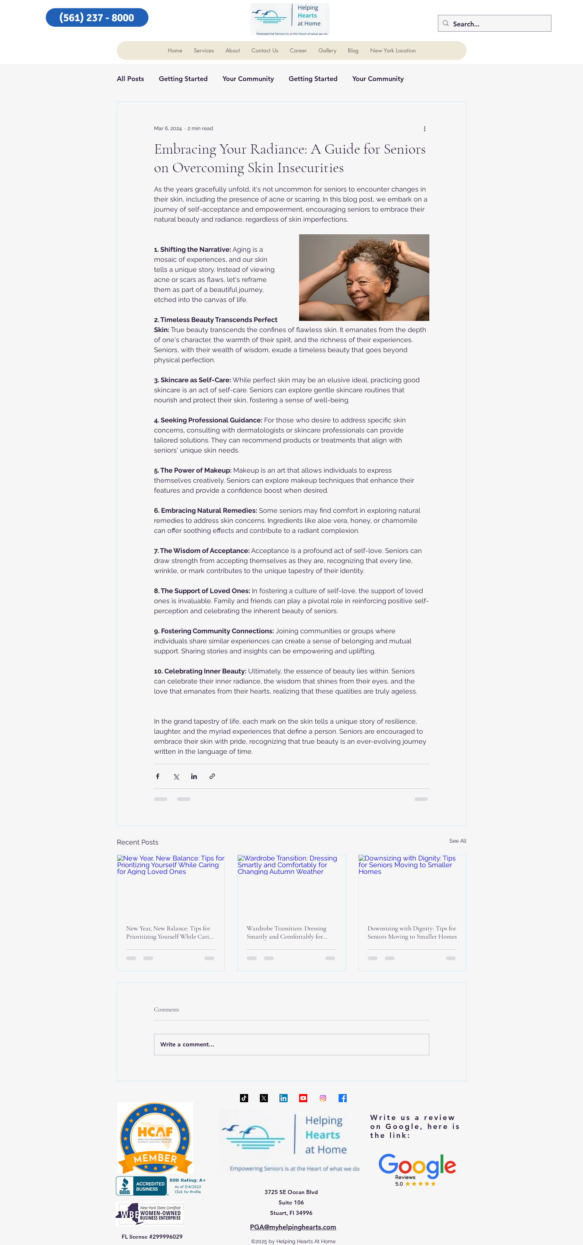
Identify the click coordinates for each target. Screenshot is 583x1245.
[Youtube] (303, 1098)
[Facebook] (343, 1098)
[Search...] (494, 24)
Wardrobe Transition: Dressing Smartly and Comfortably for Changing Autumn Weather (286, 932)
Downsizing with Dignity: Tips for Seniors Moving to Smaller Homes (412, 932)
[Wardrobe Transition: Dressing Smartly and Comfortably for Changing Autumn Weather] (291, 885)
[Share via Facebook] (157, 776)
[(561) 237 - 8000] (97, 17)
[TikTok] (244, 1098)
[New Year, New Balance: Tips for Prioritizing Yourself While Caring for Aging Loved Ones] (171, 885)
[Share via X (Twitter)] (175, 776)
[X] (264, 1098)
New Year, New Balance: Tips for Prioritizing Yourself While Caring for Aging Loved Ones (170, 932)
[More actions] (424, 128)
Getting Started (183, 78)
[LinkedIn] (283, 1098)
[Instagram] (323, 1098)
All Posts (130, 78)
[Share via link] (212, 776)
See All (458, 841)
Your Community (248, 78)
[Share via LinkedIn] (194, 776)
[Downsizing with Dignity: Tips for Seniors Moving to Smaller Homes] (412, 885)
